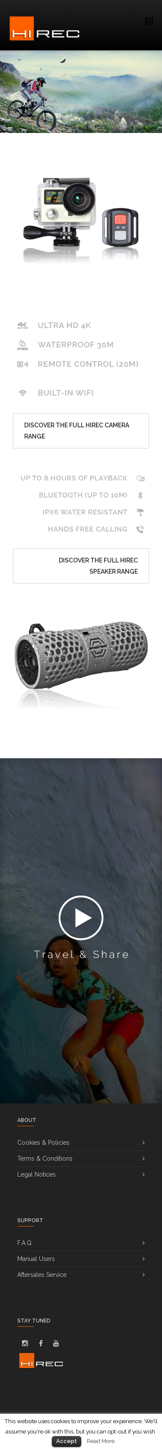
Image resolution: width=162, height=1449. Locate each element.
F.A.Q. (25, 1242)
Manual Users (36, 1258)
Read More (100, 1440)
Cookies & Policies (43, 1142)
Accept (66, 1441)
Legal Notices (36, 1174)
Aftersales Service (42, 1274)
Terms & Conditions (45, 1158)
